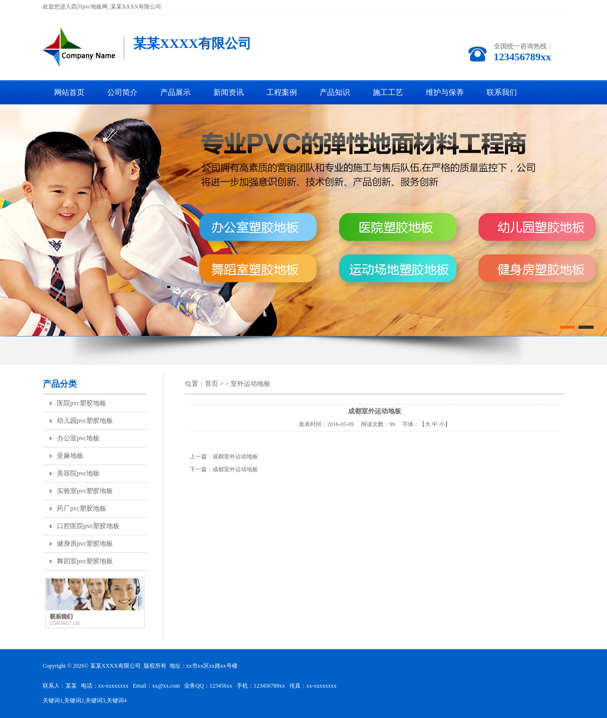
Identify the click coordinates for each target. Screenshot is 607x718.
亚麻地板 (70, 455)
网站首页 (69, 92)
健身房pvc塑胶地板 (85, 543)
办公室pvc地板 (78, 438)
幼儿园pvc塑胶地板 (85, 420)
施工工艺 (388, 92)
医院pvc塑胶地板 (81, 403)
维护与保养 (445, 92)
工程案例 (282, 92)
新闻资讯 (228, 92)
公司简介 (122, 92)
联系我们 (502, 92)
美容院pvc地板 (78, 473)
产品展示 (175, 92)
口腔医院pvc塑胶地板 (88, 526)
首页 (211, 383)
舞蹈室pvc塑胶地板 (85, 561)
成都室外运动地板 (235, 456)
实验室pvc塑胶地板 (85, 490)
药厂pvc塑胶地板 (81, 508)
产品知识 (335, 92)
